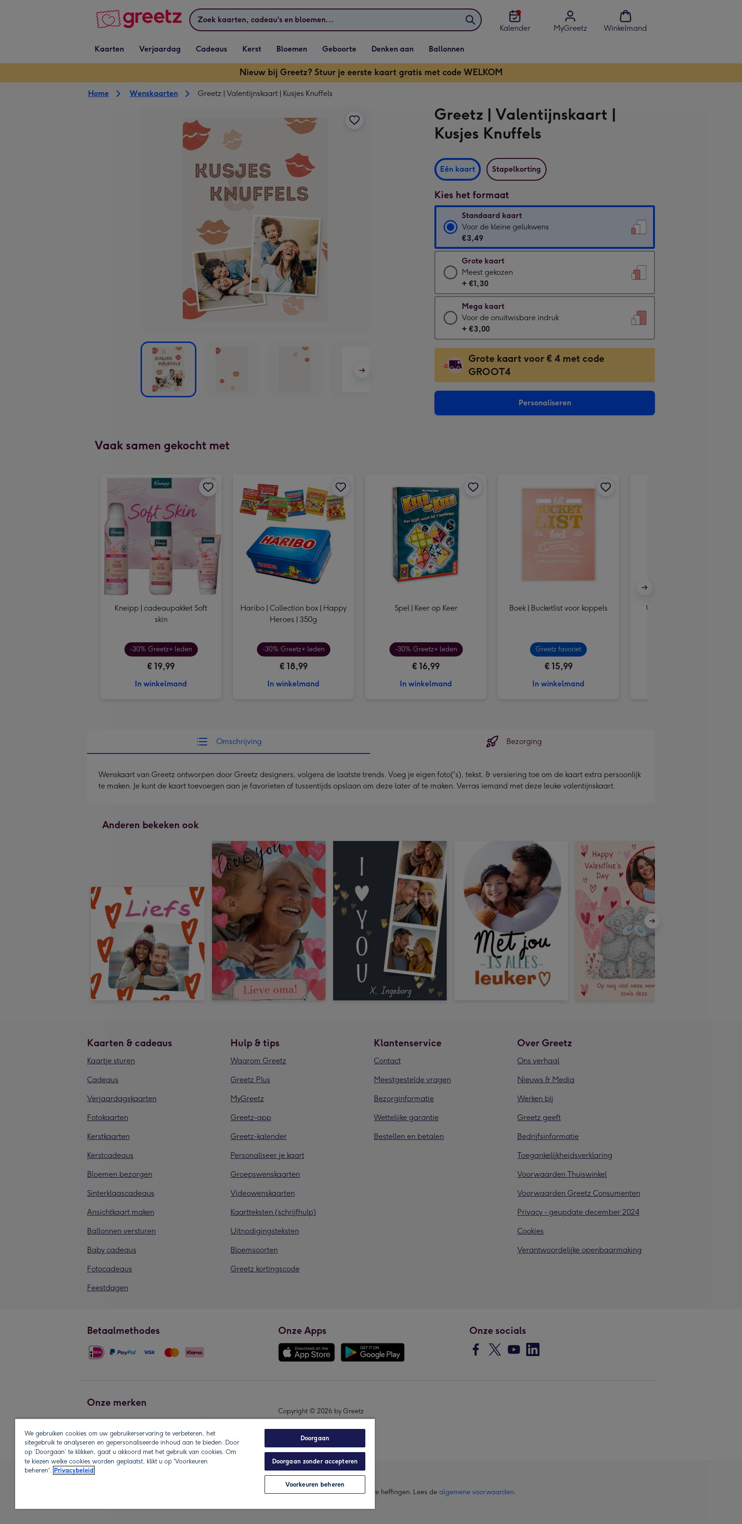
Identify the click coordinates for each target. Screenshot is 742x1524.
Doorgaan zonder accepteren (315, 1461)
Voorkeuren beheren (314, 1484)
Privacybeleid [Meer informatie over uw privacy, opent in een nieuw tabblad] (74, 1470)
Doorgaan (314, 1438)
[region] (195, 1463)
